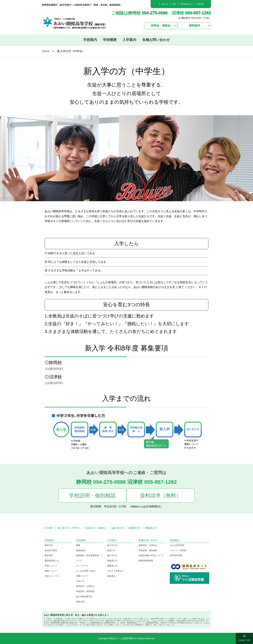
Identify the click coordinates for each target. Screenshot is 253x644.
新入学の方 (112, 545)
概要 (78, 545)
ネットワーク (82, 566)
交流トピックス (52, 576)
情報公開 (80, 601)
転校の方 (111, 550)
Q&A (174, 4)
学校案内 (90, 40)
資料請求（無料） (160, 495)
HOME (49, 528)
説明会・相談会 (160, 25)
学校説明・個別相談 (92, 495)
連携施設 (174, 540)
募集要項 (200, 4)
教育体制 (49, 555)
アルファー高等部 (178, 550)
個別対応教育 (51, 550)
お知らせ (164, 4)
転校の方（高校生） (97, 528)
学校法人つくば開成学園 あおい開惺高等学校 (78, 22)
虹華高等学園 (176, 555)
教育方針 (49, 545)
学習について (51, 566)
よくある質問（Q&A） (86, 571)
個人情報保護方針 (84, 596)
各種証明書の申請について (151, 555)
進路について (51, 571)
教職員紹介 (81, 550)
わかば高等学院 (177, 545)
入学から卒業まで (115, 571)
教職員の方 (151, 528)
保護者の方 (135, 528)
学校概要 (110, 40)
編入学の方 (118, 528)
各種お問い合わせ (156, 40)
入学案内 (129, 40)
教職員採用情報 (146, 560)
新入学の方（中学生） (70, 528)
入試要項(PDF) (54, 368)
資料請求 (194, 25)
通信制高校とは (187, 4)
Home (45, 51)
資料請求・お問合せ (85, 586)
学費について (82, 576)
